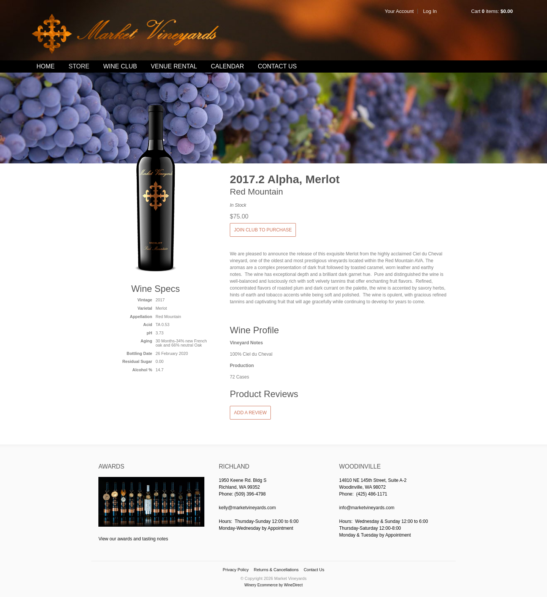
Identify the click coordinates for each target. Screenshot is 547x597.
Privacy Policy (235, 569)
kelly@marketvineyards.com (247, 507)
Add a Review (250, 412)
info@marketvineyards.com (367, 507)
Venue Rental (174, 66)
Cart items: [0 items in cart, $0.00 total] (492, 11)
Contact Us (277, 66)
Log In (430, 11)
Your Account (399, 11)
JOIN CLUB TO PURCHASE (263, 230)
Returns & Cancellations (276, 569)
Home (45, 66)
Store (78, 66)
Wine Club (120, 66)
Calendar (227, 66)
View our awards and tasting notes (133, 539)
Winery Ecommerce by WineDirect (273, 585)
